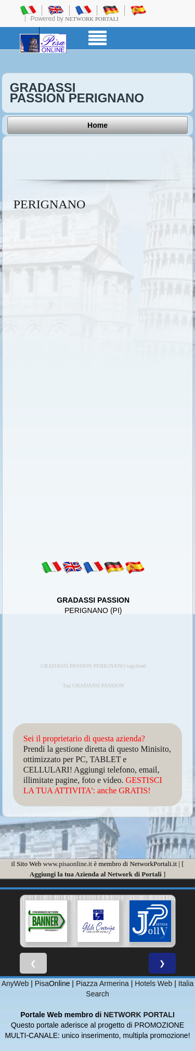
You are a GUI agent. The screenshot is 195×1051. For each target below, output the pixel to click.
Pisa (42, 983)
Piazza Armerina (102, 983)
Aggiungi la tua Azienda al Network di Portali (96, 874)
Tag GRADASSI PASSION (93, 685)
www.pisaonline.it (67, 864)
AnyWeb (15, 983)
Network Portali (92, 19)
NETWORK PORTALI (139, 1014)
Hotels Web (153, 983)
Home (97, 125)
